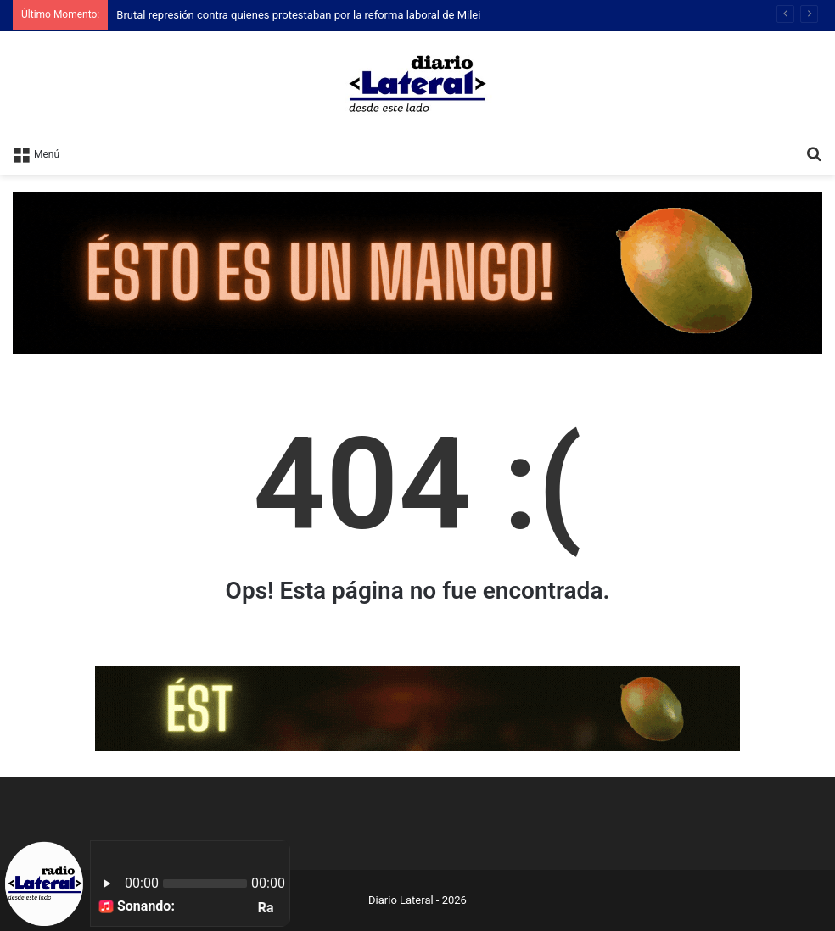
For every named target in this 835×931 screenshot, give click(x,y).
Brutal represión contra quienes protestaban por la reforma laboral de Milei (298, 14)
